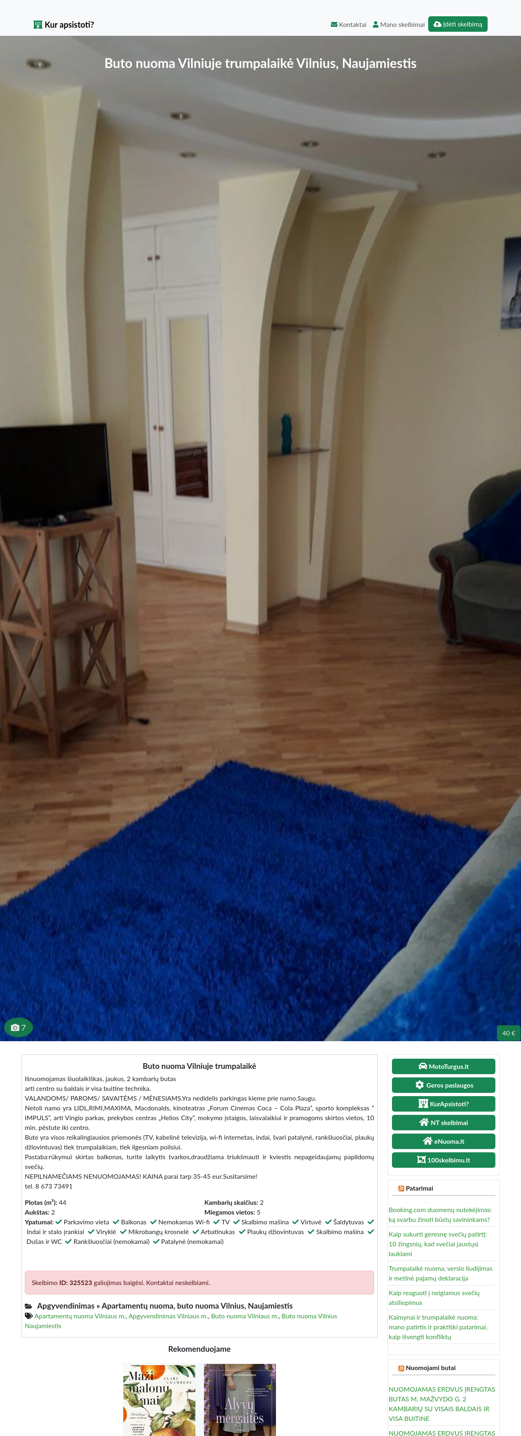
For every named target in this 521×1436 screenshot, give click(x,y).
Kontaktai (348, 24)
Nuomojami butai (431, 1367)
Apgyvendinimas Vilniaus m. (168, 1316)
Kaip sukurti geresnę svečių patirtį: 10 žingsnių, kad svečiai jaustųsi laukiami (438, 1243)
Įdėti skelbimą (457, 24)
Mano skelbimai (399, 24)
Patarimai (419, 1188)
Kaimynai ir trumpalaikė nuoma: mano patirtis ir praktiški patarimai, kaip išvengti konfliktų (438, 1326)
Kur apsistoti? (63, 24)
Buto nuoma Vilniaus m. (244, 1316)
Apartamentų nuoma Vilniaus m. (80, 1316)
